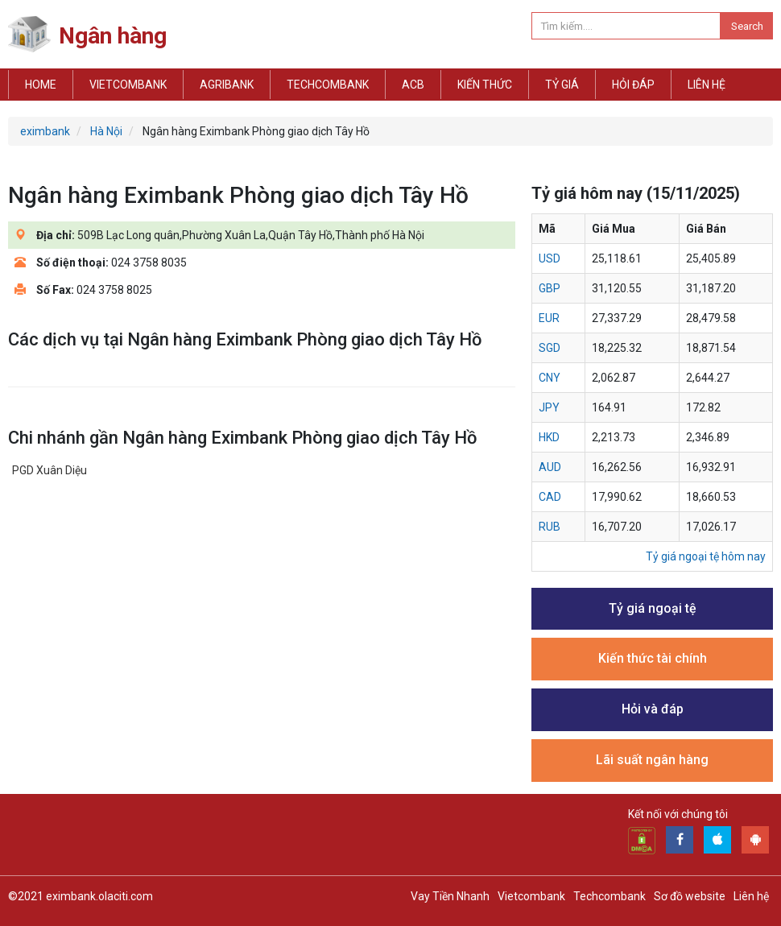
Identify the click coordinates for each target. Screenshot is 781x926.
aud (550, 467)
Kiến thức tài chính (652, 658)
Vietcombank (128, 84)
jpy (549, 407)
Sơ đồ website (689, 896)
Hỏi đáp (633, 84)
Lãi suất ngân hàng (652, 759)
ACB (413, 84)
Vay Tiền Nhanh (450, 896)
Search (747, 26)
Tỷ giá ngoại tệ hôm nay (706, 556)
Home (40, 84)
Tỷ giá (562, 84)
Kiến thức (484, 84)
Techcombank (328, 84)
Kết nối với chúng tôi (678, 814)
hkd (549, 437)
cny (549, 377)
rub (549, 526)
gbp (549, 288)
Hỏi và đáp (653, 709)
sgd (549, 347)
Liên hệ (706, 84)
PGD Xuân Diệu (49, 470)
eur (549, 318)
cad (550, 496)
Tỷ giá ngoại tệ (652, 608)
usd (549, 258)
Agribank (227, 84)
